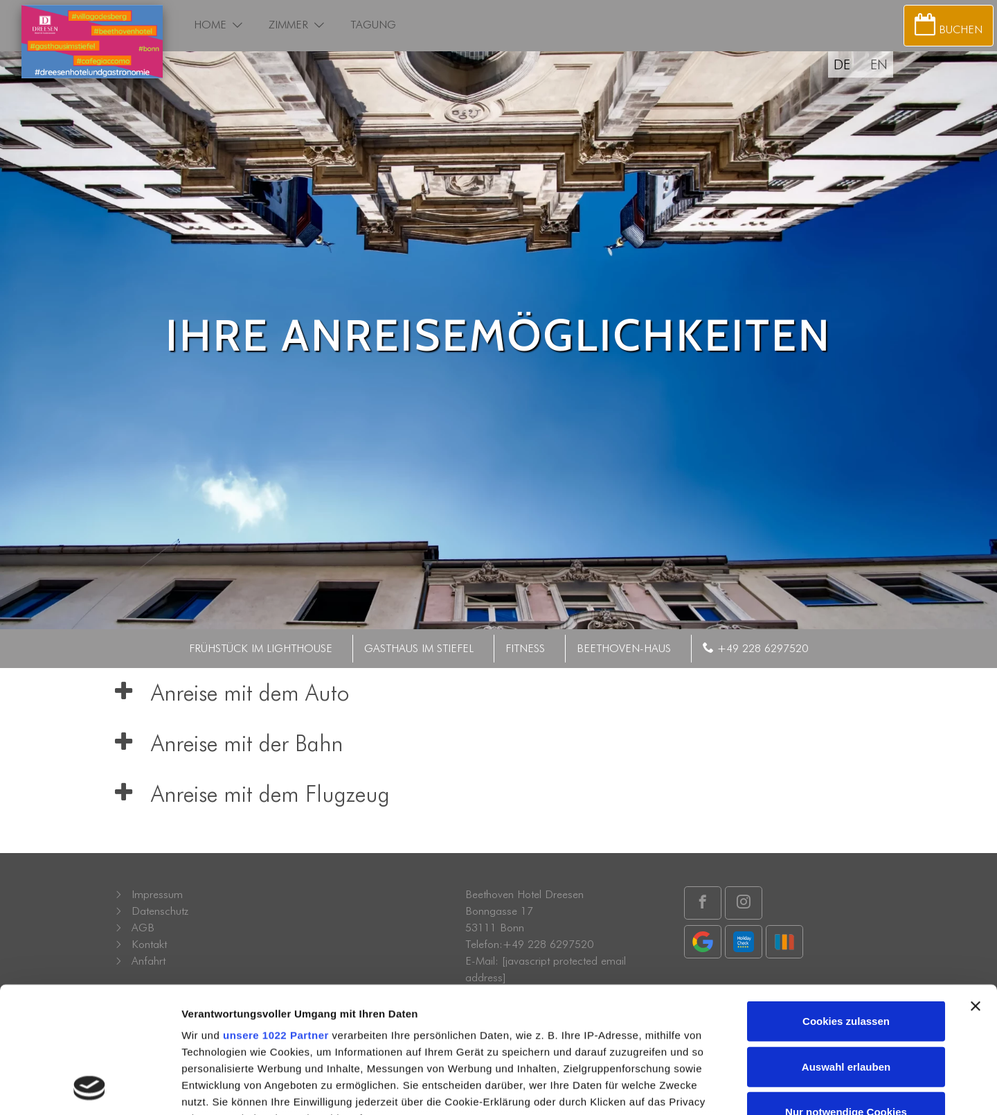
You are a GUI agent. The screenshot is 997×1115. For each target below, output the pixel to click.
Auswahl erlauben (846, 949)
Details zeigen (736, 1088)
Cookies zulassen (846, 904)
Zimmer (288, 24)
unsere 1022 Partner (276, 918)
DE (842, 64)
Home (210, 24)
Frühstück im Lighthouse (260, 648)
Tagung (373, 24)
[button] (237, 25)
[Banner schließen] (975, 889)
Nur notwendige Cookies (846, 995)
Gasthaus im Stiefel (419, 648)
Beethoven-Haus (624, 648)
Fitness (525, 648)
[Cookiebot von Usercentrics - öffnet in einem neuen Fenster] (89, 1088)
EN (879, 64)
